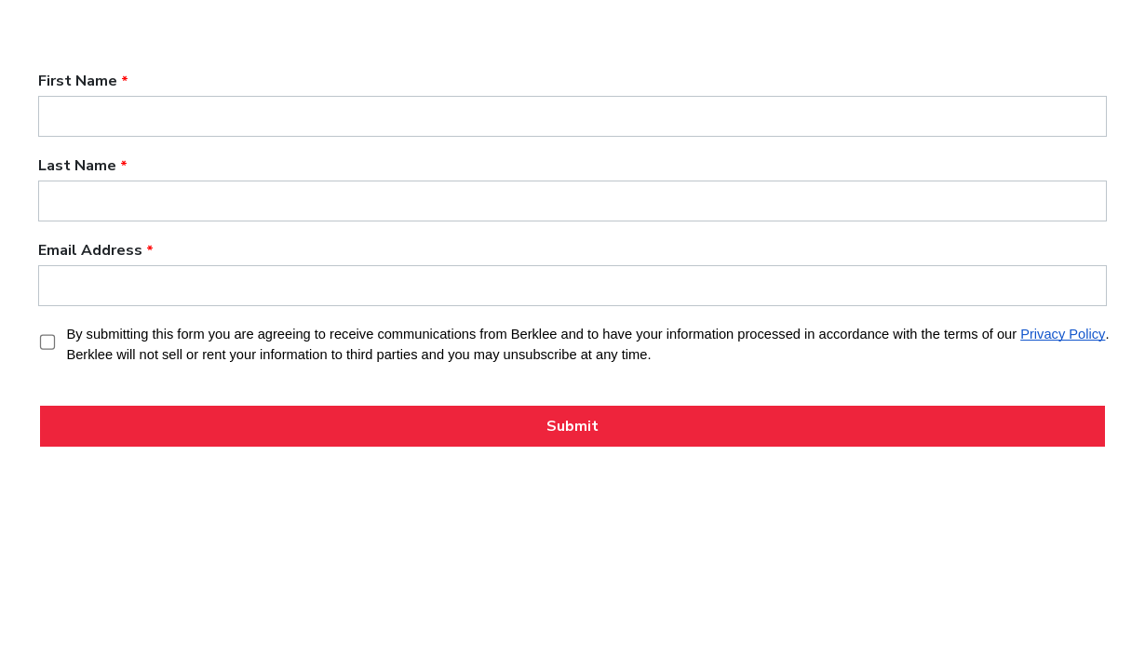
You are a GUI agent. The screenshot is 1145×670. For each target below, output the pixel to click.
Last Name (77, 165)
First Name (77, 81)
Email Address (90, 250)
